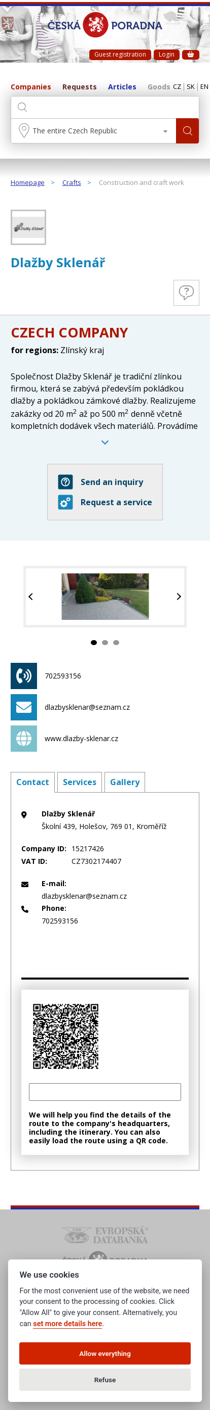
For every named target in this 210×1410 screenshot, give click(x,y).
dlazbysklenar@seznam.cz (70, 707)
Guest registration (120, 54)
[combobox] (94, 131)
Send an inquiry (100, 482)
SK (191, 87)
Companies (31, 87)
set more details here (67, 1324)
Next (177, 596)
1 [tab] (94, 642)
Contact (32, 782)
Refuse (105, 1380)
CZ (177, 87)
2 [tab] (105, 642)
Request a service (105, 502)
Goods (159, 87)
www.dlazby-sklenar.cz (64, 738)
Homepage (28, 183)
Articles (122, 87)
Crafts (71, 183)
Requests (79, 87)
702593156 (46, 676)
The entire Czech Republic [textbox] (74, 130)
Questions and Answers (186, 292)
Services (79, 782)
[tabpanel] (105, 596)
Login (166, 54)
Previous (32, 596)
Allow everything (104, 1353)
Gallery (124, 782)
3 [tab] (116, 642)
